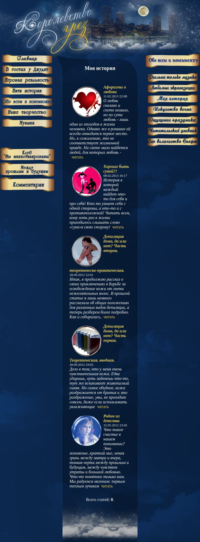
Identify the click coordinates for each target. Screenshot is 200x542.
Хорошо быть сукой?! (116, 168)
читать (77, 157)
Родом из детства (111, 418)
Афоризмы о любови (114, 89)
